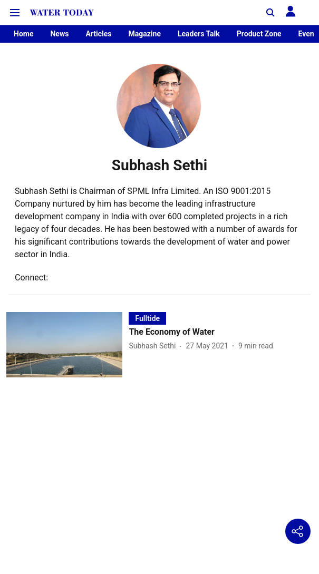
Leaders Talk (199, 34)
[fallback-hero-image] (67, 344)
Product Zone (259, 34)
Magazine (144, 34)
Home (23, 34)
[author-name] (154, 346)
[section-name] (147, 318)
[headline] (221, 332)
